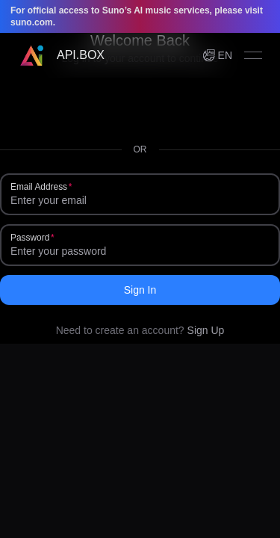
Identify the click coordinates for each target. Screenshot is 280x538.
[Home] (61, 55)
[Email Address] (140, 200)
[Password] (140, 251)
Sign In (140, 290)
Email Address (38, 187)
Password (29, 237)
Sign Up (206, 330)
